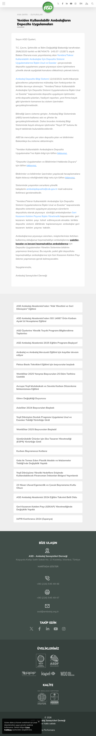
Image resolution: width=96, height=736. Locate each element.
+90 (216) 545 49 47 (48, 597)
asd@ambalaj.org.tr (48, 611)
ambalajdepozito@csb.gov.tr (41, 188)
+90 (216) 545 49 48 (48, 583)
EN (81, 3)
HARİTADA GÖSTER (48, 566)
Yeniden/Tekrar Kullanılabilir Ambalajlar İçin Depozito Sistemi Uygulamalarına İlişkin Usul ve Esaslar (44, 59)
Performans (49, 730)
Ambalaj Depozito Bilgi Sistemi (32, 78)
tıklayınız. (70, 177)
